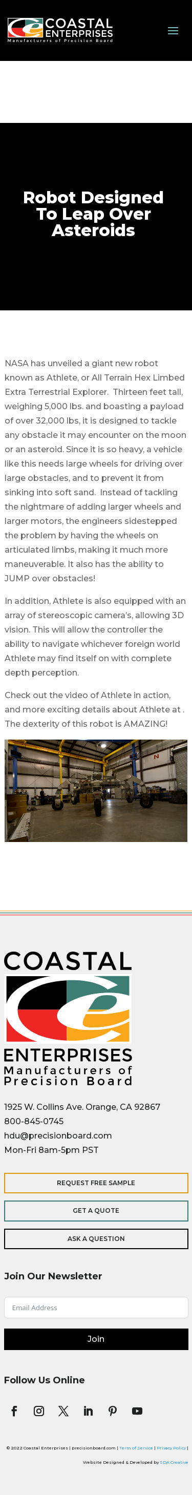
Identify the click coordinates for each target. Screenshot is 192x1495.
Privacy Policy (171, 1447)
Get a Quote (96, 1210)
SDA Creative (174, 1462)
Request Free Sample (96, 1183)
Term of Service (136, 1447)
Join (96, 1339)
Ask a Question (96, 1239)
